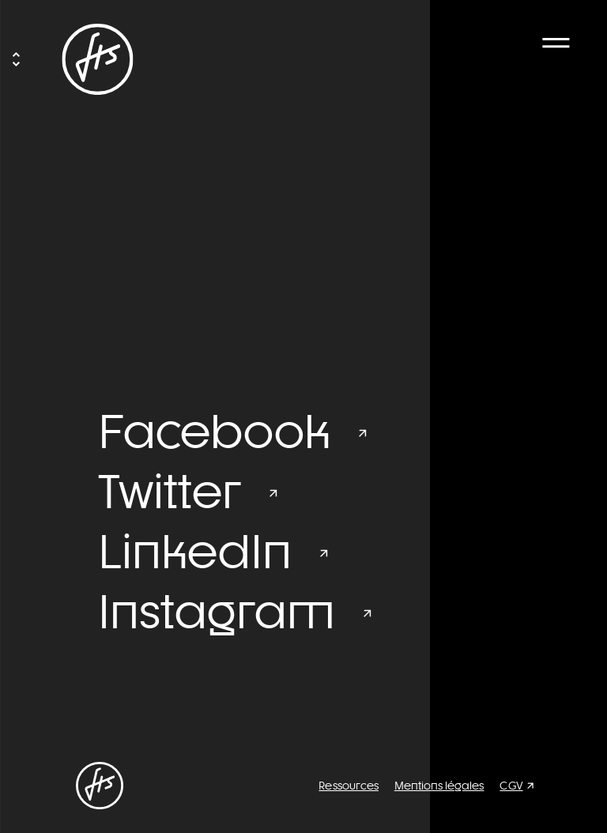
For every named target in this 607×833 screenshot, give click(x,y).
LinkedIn (195, 551)
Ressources (348, 785)
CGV (511, 785)
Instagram (216, 611)
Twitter (169, 491)
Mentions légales (439, 785)
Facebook (214, 431)
